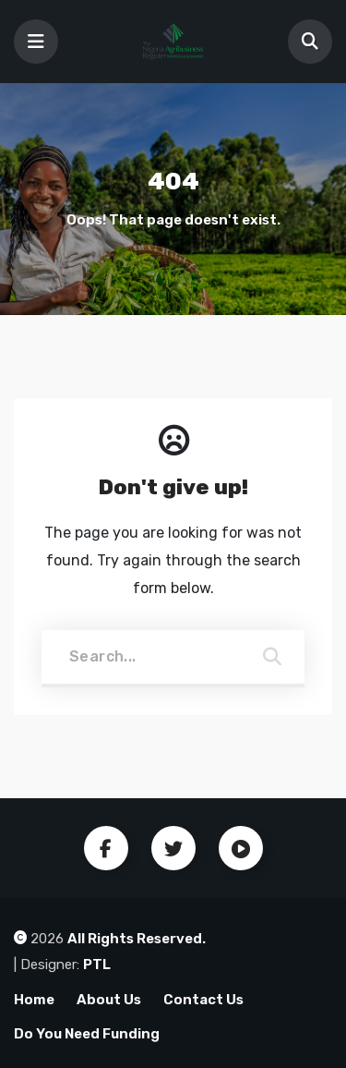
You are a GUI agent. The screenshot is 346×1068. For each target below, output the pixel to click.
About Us (109, 999)
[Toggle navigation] (36, 41)
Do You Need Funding (87, 1034)
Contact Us (203, 999)
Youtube (241, 848)
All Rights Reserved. (136, 938)
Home (34, 999)
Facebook (106, 848)
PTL (97, 964)
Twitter (173, 848)
